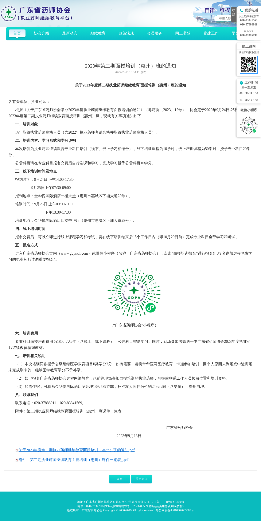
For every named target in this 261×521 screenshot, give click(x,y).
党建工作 (211, 33)
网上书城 (182, 33)
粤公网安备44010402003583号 (175, 510)
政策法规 (126, 33)
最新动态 (69, 33)
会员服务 (154, 33)
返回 (119, 479)
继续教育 (98, 33)
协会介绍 (41, 33)
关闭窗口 (141, 479)
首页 (17, 33)
